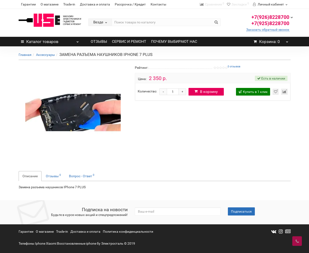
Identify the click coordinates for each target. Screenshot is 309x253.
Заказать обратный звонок (267, 30)
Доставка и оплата (95, 4)
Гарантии (28, 4)
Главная (25, 55)
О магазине (49, 4)
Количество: (147, 91)
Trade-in (69, 4)
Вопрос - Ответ (81, 175)
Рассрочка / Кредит (130, 4)
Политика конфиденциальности (128, 231)
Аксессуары (45, 55)
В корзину (206, 91)
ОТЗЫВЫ (99, 41)
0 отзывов (234, 66)
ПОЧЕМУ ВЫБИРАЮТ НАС (174, 41)
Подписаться (241, 211)
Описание (30, 176)
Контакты (158, 4)
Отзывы (53, 175)
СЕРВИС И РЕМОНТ (129, 41)
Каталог (50, 40)
